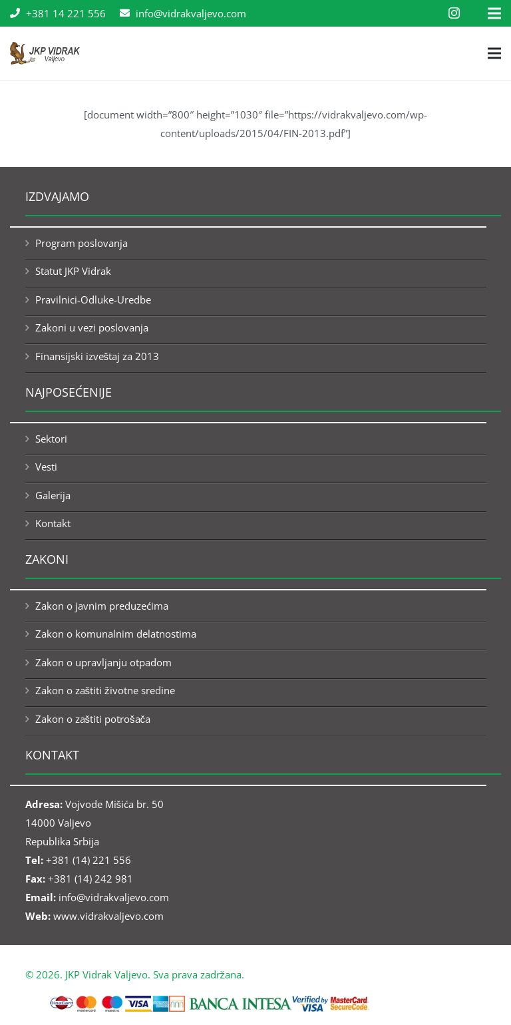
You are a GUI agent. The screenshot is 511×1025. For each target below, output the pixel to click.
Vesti (46, 466)
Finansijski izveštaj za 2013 (97, 356)
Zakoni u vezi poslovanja (91, 327)
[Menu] (494, 53)
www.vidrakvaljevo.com (108, 915)
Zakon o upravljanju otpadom (103, 662)
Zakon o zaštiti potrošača (93, 718)
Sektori (51, 438)
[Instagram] (454, 13)
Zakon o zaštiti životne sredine (105, 690)
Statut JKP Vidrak (73, 271)
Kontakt (53, 523)
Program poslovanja (81, 243)
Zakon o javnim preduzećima (101, 605)
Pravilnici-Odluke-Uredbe (93, 299)
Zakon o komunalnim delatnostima (115, 633)
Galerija (53, 495)
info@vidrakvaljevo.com (114, 897)
